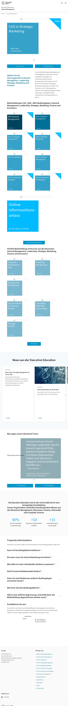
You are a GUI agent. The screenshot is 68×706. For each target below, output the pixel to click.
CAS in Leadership (42, 660)
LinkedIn (5, 697)
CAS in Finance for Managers (44, 668)
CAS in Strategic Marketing (44, 665)
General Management (7, 9)
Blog (38, 685)
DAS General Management (44, 674)
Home (2, 14)
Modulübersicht (41, 677)
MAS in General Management (44, 654)
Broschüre (40, 682)
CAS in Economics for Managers (45, 671)
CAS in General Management (44, 657)
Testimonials (40, 688)
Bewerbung (40, 680)
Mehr (8, 418)
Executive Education (7, 7)
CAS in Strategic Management (45, 663)
